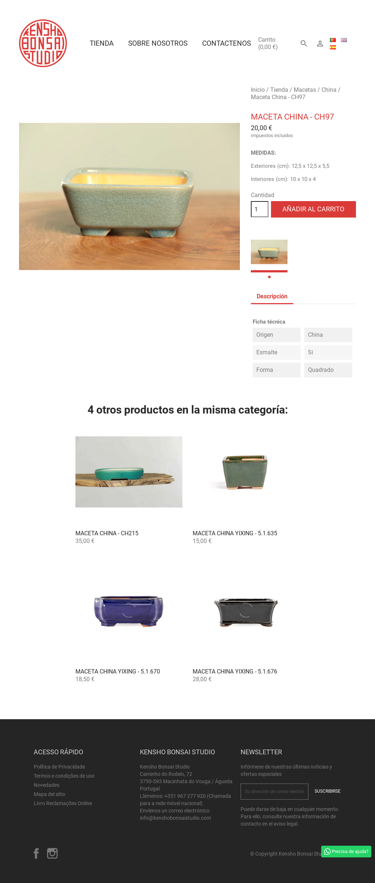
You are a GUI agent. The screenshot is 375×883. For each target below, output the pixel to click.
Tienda (102, 43)
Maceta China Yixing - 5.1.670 (117, 671)
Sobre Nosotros (158, 43)
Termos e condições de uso (64, 776)
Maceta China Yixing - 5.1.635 (235, 533)
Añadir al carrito (313, 209)
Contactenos (226, 43)
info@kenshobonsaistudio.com (175, 818)
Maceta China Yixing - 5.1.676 (235, 671)
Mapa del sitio (49, 794)
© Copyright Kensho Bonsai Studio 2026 (295, 854)
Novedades (46, 785)
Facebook (36, 853)
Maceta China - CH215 (106, 533)
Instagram (52, 853)
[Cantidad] (259, 209)
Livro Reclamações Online (63, 803)
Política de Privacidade (59, 767)
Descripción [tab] (272, 296)
